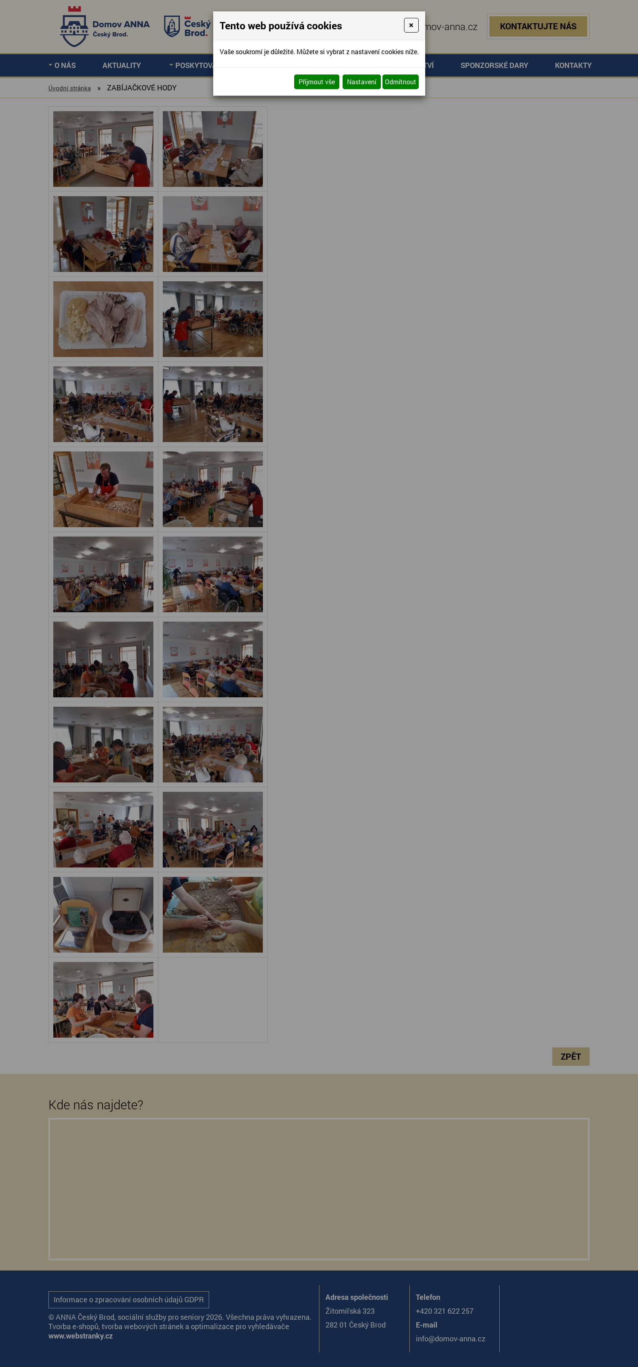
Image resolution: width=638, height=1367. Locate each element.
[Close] (411, 25)
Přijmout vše (317, 81)
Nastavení (361, 81)
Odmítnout (400, 81)
